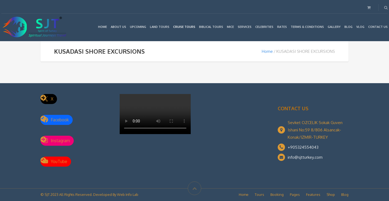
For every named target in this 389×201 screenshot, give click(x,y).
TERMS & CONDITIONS (307, 27)
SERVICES (244, 27)
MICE (230, 27)
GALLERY (334, 27)
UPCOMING (138, 27)
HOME (102, 27)
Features (313, 194)
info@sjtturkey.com (305, 157)
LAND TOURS (159, 27)
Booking (277, 194)
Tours (259, 194)
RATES (282, 27)
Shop (331, 194)
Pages (295, 194)
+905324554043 (303, 147)
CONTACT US (378, 27)
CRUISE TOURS (184, 27)
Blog (344, 194)
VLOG (360, 27)
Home (267, 51)
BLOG (348, 27)
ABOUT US (118, 27)
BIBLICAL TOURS (211, 27)
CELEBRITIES (264, 27)
